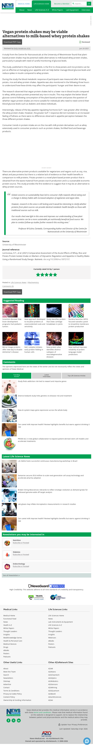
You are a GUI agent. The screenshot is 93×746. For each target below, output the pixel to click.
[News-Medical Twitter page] (14, 720)
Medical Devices (9, 644)
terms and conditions (42, 712)
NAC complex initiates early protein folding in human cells (33, 349)
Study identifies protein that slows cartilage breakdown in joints (56, 321)
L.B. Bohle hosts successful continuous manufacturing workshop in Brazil (47, 461)
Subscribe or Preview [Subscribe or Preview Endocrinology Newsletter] (20, 566)
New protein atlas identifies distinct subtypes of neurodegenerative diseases (54, 352)
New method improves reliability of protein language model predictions (78, 351)
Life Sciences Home (41, 4)
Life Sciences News (18, 282)
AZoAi (50, 700)
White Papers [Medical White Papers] (8, 628)
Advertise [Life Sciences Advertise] (7, 684)
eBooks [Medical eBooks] (6, 650)
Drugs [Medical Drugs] (5, 647)
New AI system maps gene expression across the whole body (42, 410)
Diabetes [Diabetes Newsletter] (16, 552)
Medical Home (24, 4)
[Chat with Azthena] (87, 741)
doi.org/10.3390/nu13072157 (56, 259)
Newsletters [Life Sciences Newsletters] (8, 678)
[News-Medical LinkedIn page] (19, 720)
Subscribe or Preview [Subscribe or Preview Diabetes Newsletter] (20, 554)
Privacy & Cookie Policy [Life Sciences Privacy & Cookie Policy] (12, 694)
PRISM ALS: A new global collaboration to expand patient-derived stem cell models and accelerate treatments (53, 440)
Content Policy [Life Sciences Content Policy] (9, 697)
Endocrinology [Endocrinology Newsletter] (19, 564)
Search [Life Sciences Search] (6, 675)
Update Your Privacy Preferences (73, 724)
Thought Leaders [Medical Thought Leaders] (10, 631)
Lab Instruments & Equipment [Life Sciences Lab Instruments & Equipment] (60, 622)
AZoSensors (53, 684)
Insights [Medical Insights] (6, 634)
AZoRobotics (53, 681)
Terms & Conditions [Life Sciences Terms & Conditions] (11, 690)
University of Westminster (14, 244)
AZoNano (52, 672)
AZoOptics (52, 678)
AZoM (50, 668)
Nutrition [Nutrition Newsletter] (17, 540)
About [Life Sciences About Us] (5, 668)
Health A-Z (7, 625)
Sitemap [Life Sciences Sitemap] (6, 681)
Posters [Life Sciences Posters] (51, 644)
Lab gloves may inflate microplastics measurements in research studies (47, 504)
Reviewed (86, 42)
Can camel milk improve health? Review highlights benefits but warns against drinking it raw (54, 425)
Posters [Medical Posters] (6, 653)
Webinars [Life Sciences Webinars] (52, 638)
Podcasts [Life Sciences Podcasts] (51, 647)
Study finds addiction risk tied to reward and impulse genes (42, 381)
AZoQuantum (53, 690)
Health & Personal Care (12, 641)
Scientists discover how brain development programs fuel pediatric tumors (12, 323)
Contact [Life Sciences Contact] (6, 687)
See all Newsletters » (11, 575)
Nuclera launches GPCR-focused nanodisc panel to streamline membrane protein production (79, 323)
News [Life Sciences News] (50, 619)
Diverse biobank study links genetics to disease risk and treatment (45, 396)
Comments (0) (8, 286)
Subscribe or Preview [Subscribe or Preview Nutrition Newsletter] (20, 543)
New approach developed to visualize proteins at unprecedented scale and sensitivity (34, 323)
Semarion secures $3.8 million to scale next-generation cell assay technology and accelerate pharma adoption (51, 476)
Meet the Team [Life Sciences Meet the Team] (9, 672)
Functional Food (9, 619)
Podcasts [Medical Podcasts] (7, 656)
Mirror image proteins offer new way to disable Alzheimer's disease (12, 349)
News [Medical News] (5, 622)
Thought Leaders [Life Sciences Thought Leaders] (55, 631)
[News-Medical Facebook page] (8, 720)
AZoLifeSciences (54, 697)
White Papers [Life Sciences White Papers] (53, 628)
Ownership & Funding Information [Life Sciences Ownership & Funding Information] (17, 700)
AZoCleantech (53, 675)
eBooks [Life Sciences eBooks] (51, 641)
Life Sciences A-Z (55, 625)
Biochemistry (33, 282)
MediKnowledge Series (12, 638)
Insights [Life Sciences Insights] (51, 634)
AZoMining (52, 687)
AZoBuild (52, 694)
